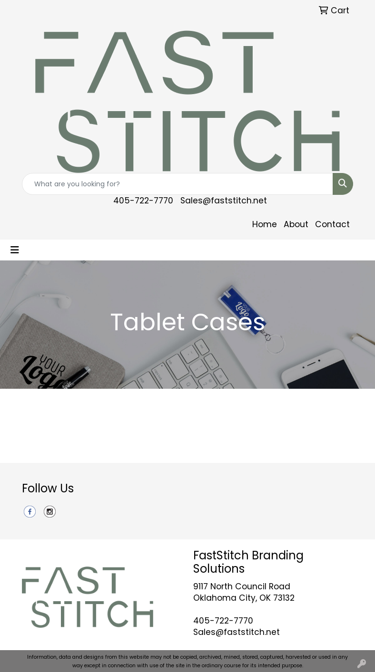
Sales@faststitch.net (223, 200)
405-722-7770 (143, 200)
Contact (332, 224)
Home (264, 224)
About (296, 224)
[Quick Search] (177, 184)
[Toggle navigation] (15, 250)
